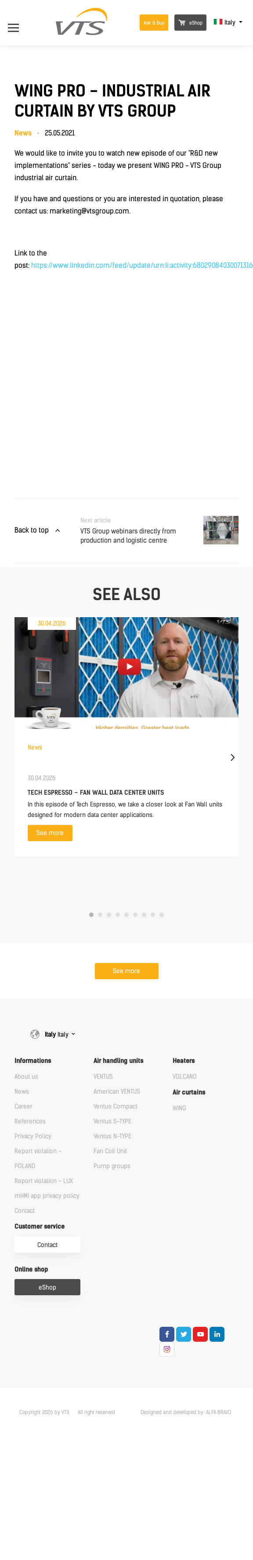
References (30, 1121)
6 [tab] (135, 915)
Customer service (39, 1226)
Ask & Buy (154, 23)
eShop (190, 23)
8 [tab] (153, 915)
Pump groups (112, 1166)
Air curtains (189, 1092)
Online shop (31, 1269)
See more (50, 833)
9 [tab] (161, 915)
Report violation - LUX (43, 1181)
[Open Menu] (18, 22)
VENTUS (103, 1076)
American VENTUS (117, 1091)
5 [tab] (126, 915)
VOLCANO (185, 1076)
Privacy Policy (32, 1136)
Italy (225, 22)
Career (23, 1106)
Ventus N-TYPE (112, 1136)
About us (26, 1076)
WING (179, 1108)
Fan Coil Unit (110, 1151)
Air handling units (118, 1061)
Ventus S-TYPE (112, 1121)
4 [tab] (118, 915)
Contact (24, 1211)
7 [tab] (144, 915)
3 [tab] (109, 915)
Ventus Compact (115, 1106)
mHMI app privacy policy (47, 1196)
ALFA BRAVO (218, 1412)
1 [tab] (91, 915)
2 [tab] (100, 915)
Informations (32, 1061)
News (21, 1091)
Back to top (31, 530)
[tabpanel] (126, 736)
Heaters (184, 1061)
